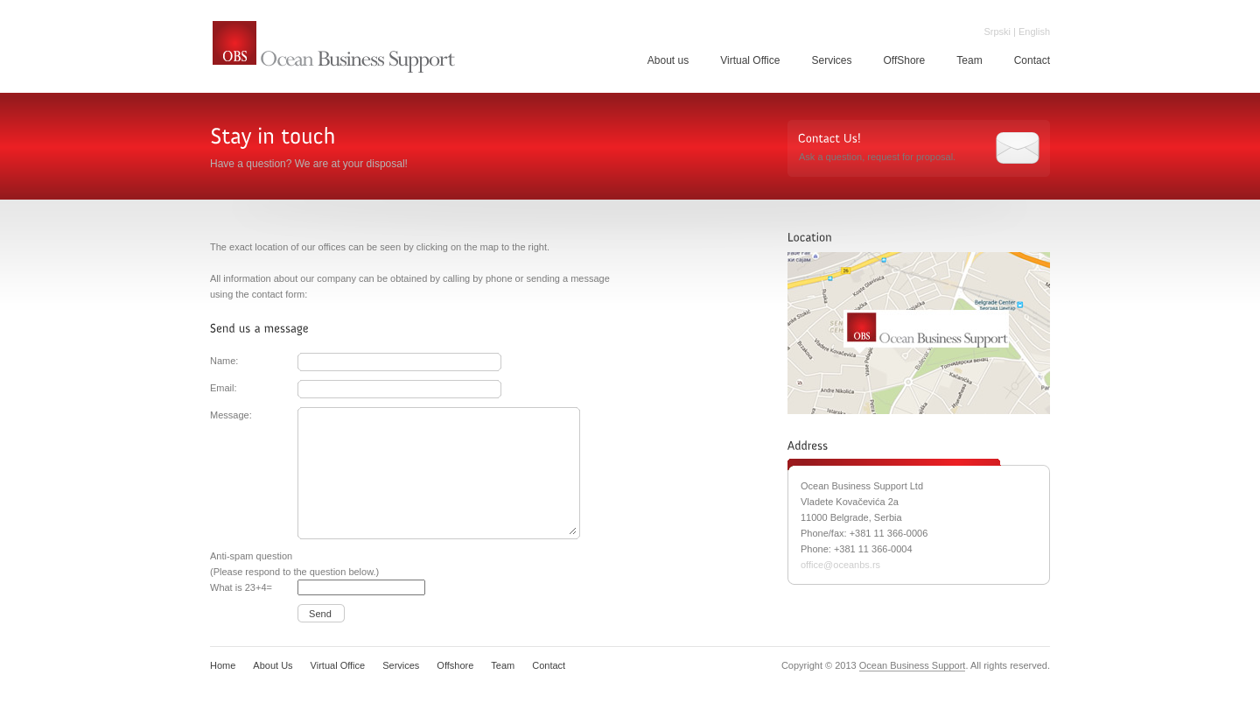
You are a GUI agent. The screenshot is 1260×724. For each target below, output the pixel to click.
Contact (1032, 60)
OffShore (904, 60)
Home (222, 665)
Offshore (455, 665)
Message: (231, 415)
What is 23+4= (241, 587)
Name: (224, 360)
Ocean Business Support (334, 48)
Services (831, 60)
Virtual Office (750, 60)
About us (668, 60)
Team (969, 60)
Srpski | (999, 31)
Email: (223, 388)
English (1034, 31)
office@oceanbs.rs (840, 564)
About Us (272, 665)
